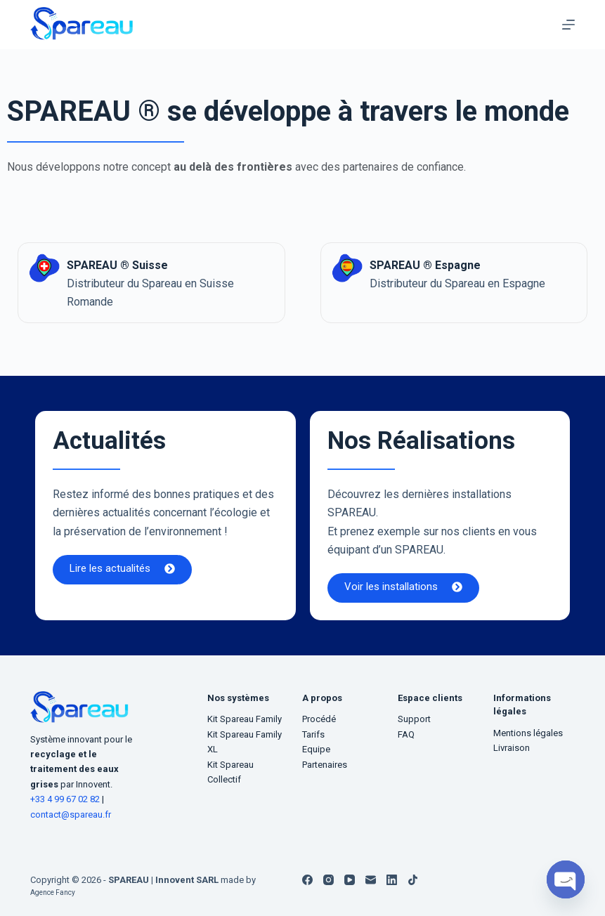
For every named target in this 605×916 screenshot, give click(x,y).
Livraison (511, 747)
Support (414, 719)
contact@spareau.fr (70, 814)
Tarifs (313, 734)
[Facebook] (307, 880)
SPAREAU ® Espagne (437, 264)
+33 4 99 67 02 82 (66, 799)
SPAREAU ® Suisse (129, 264)
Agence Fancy (59, 891)
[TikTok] (413, 880)
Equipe (316, 749)
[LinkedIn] (391, 880)
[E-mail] (370, 880)
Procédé (319, 719)
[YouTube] (349, 880)
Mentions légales (528, 733)
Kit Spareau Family (244, 719)
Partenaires (324, 764)
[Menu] (568, 24)
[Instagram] (328, 880)
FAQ (406, 734)
